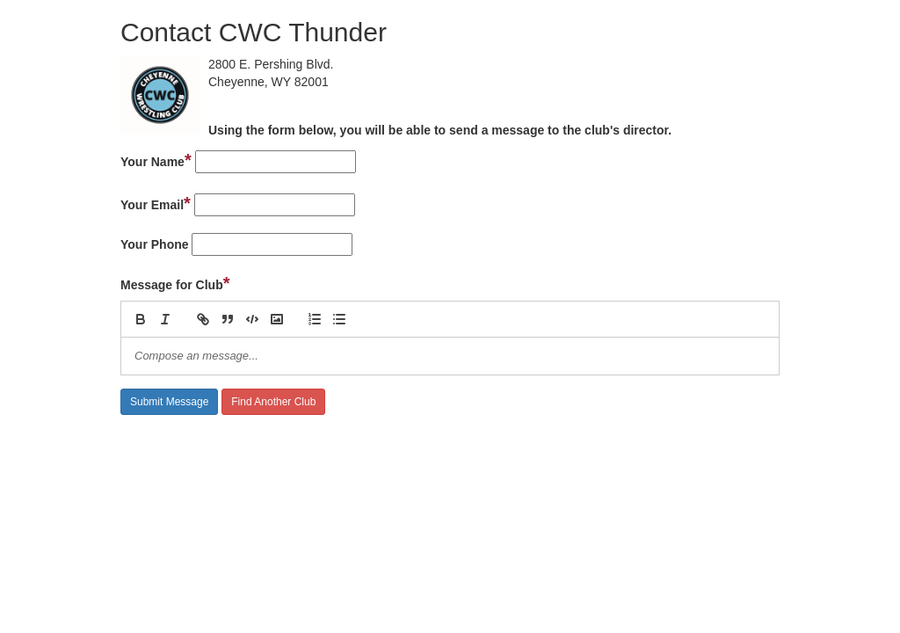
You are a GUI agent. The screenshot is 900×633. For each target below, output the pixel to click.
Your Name (156, 160)
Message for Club (175, 283)
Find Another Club (273, 402)
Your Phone (154, 244)
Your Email (155, 203)
